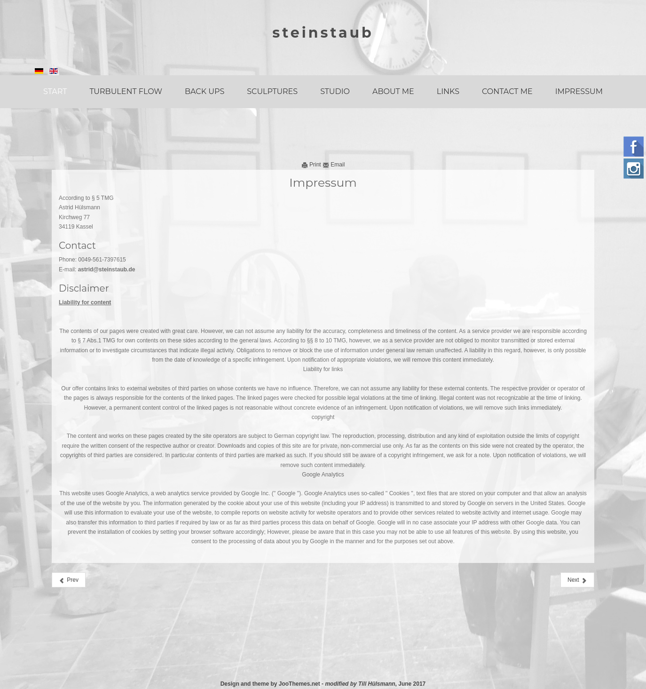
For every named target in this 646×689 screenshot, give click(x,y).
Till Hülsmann (376, 684)
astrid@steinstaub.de (106, 269)
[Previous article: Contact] (69, 579)
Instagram (633, 168)
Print (312, 164)
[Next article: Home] (577, 579)
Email (334, 164)
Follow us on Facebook (633, 146)
